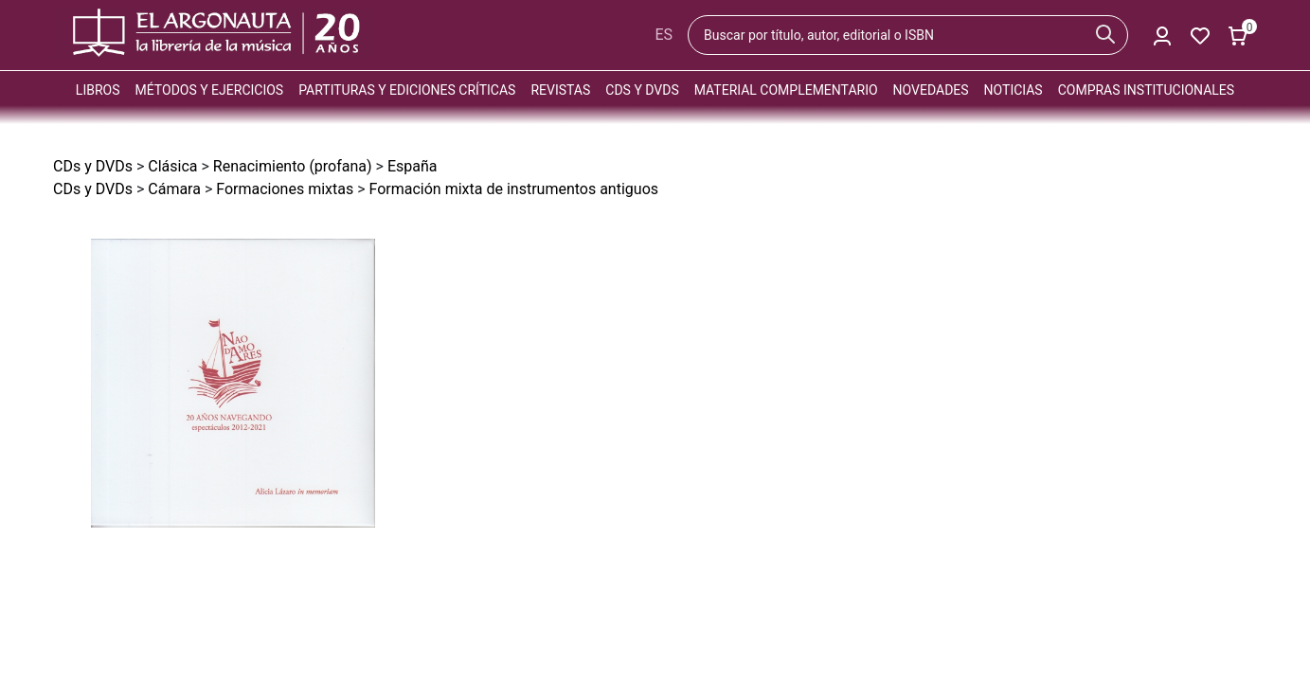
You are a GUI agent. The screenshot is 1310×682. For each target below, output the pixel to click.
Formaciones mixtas (284, 189)
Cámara (174, 189)
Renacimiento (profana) (292, 166)
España (412, 166)
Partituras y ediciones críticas (406, 90)
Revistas (560, 90)
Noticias (1013, 90)
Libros (98, 90)
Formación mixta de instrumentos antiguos (514, 189)
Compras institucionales (1146, 90)
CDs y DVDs (641, 90)
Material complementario (786, 90)
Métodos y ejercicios (209, 90)
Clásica (172, 166)
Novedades (931, 90)
